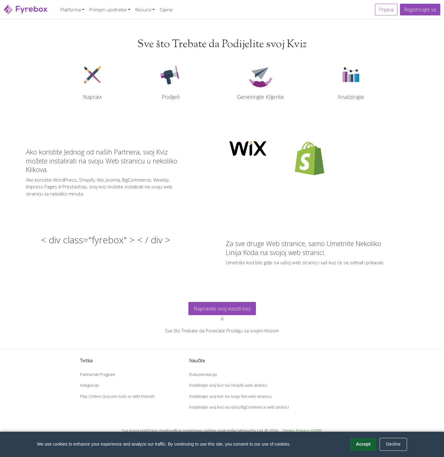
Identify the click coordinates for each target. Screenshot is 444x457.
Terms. (289, 430)
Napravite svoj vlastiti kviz (222, 308)
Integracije (89, 385)
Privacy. (303, 430)
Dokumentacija (203, 374)
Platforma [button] (70, 9)
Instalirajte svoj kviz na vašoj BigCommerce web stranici (239, 407)
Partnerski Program (97, 374)
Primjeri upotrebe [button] (108, 9)
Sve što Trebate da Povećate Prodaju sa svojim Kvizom (222, 330)
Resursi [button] (143, 9)
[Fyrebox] (26, 8)
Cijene (166, 9)
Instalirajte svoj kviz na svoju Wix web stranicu (230, 396)
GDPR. (317, 430)
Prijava (386, 9)
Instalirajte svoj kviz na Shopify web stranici (228, 385)
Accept (363, 444)
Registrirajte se (420, 9)
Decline (393, 444)
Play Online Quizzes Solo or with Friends (117, 396)
